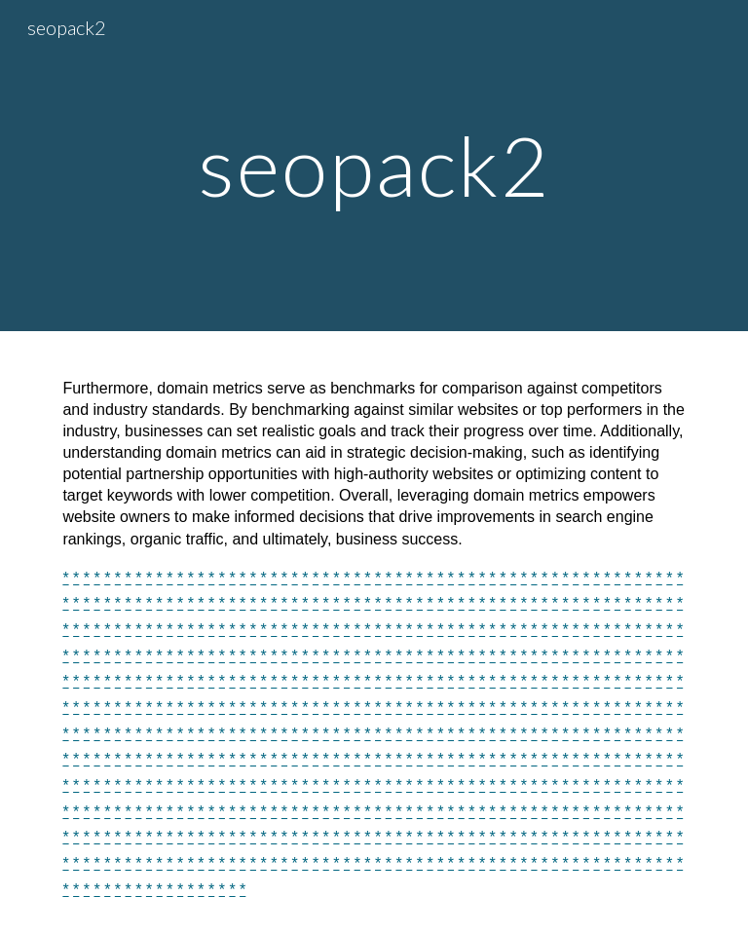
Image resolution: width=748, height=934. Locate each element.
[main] (373, 165)
